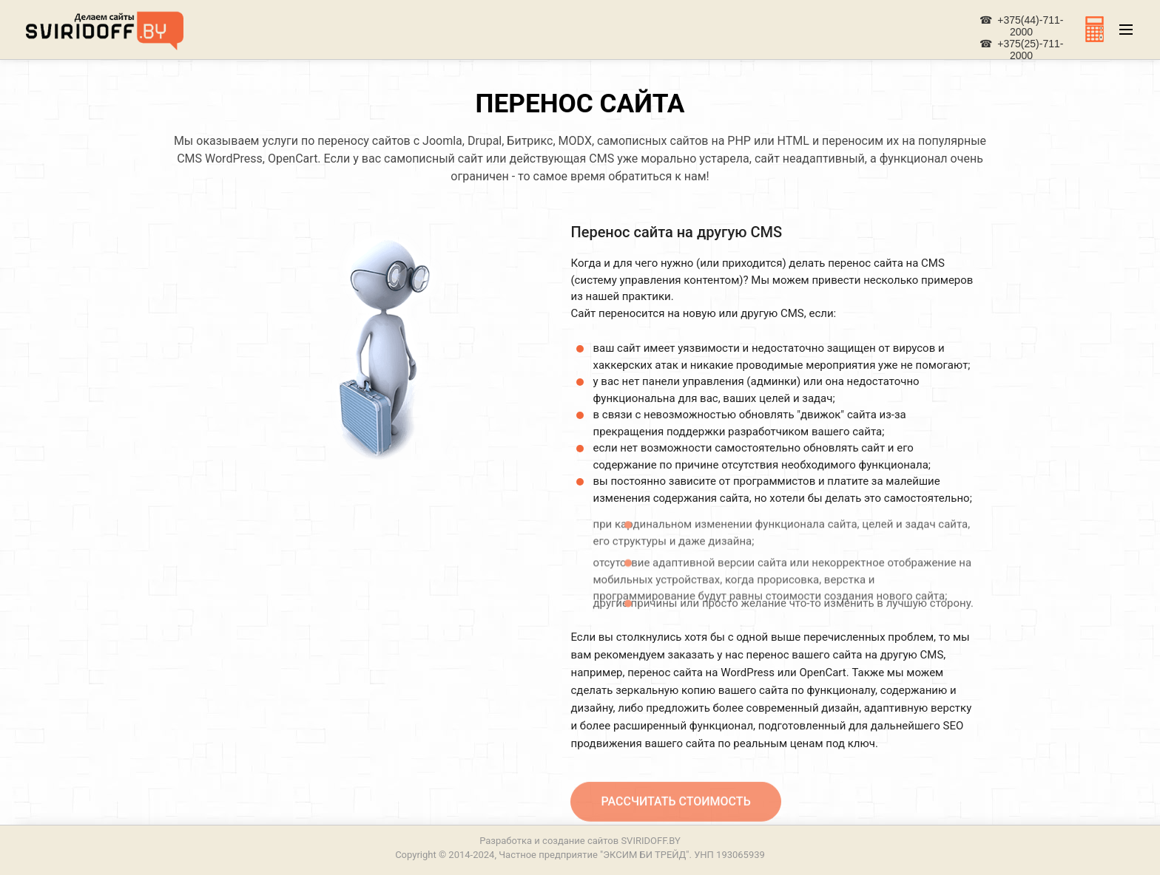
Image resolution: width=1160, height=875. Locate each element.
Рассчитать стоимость (675, 807)
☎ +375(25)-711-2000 (1021, 49)
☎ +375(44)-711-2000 (1021, 26)
